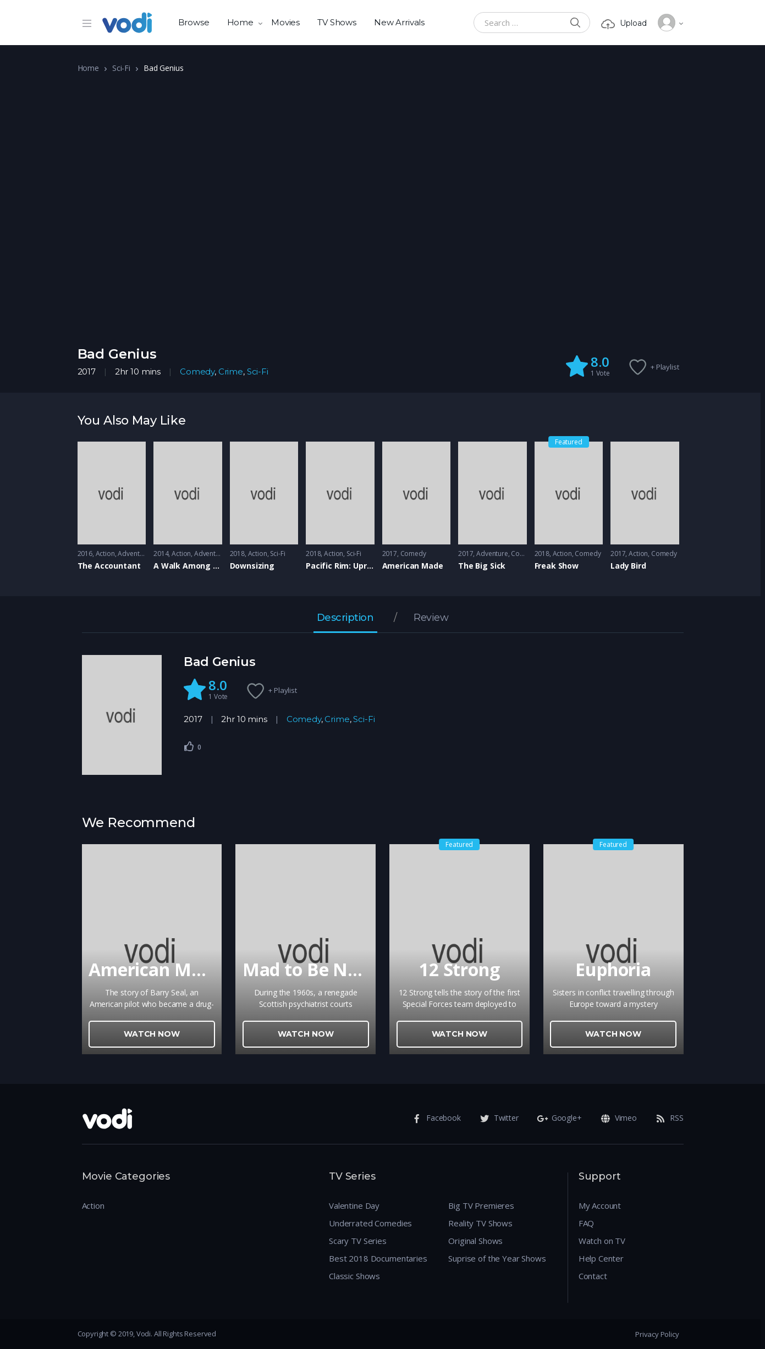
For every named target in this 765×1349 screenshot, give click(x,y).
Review (431, 618)
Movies (285, 22)
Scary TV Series (358, 1240)
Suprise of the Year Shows (497, 1258)
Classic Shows (354, 1275)
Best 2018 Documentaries (378, 1258)
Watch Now (152, 1034)
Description (345, 618)
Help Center (601, 1258)
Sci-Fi (121, 68)
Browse (194, 22)
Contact (593, 1275)
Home (240, 22)
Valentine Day (354, 1205)
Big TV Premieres (481, 1205)
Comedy (197, 371)
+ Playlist (665, 367)
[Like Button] (189, 746)
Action (105, 553)
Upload (623, 23)
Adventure (134, 553)
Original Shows (475, 1240)
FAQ (587, 1223)
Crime (230, 371)
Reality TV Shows (480, 1223)
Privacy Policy (657, 1334)
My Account (600, 1205)
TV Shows (336, 22)
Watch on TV (602, 1240)
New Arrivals (399, 22)
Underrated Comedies (370, 1223)
